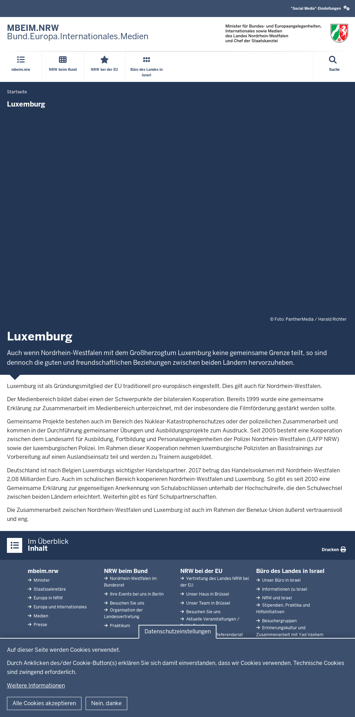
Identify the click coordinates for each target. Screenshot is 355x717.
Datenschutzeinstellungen (178, 631)
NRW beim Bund (126, 571)
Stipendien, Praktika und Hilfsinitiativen (283, 608)
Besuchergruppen (279, 621)
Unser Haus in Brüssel (207, 594)
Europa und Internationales (60, 607)
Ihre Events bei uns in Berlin (136, 594)
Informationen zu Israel (284, 589)
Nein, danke (106, 703)
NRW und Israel (276, 598)
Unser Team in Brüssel (207, 603)
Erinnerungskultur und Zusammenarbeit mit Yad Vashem (289, 631)
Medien (40, 616)
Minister (41, 580)
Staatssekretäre (49, 589)
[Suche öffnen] (334, 67)
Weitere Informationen (36, 685)
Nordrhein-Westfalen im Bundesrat (130, 582)
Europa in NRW (48, 598)
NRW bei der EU (201, 571)
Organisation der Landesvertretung (123, 613)
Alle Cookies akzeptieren (44, 703)
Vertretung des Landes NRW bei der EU (214, 582)
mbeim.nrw (43, 571)
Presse (40, 624)
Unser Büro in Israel (281, 580)
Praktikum (119, 626)
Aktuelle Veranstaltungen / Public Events (210, 622)
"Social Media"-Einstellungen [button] (320, 8)
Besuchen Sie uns (126, 603)
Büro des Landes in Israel (290, 571)
